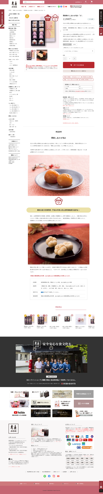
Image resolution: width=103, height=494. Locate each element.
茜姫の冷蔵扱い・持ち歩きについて (72, 76)
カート (91, 3)
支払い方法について (13, 145)
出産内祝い (51, 483)
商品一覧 (23, 6)
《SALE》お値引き (13, 17)
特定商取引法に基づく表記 (14, 151)
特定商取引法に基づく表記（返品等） (71, 123)
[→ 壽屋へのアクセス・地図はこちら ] (17, 454)
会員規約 (65, 471)
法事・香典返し (80, 483)
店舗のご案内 (11, 162)
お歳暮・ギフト (23, 483)
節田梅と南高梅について (86, 79)
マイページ (86, 3)
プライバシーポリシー (13, 149)
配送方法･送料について (14, 146)
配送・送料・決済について (68, 105)
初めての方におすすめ (14, 20)
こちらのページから (79, 91)
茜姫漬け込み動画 (87, 76)
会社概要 (10, 163)
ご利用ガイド (31, 6)
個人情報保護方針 (46, 471)
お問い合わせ (73, 471)
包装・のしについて (67, 113)
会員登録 (77, 2)
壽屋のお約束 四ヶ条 (13, 158)
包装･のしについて (13, 148)
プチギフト (66, 483)
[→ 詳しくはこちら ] (87, 456)
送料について (57, 471)
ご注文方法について (13, 144)
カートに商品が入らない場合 (14, 466)
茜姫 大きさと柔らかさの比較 (71, 79)
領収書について (66, 119)
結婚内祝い (37, 483)
